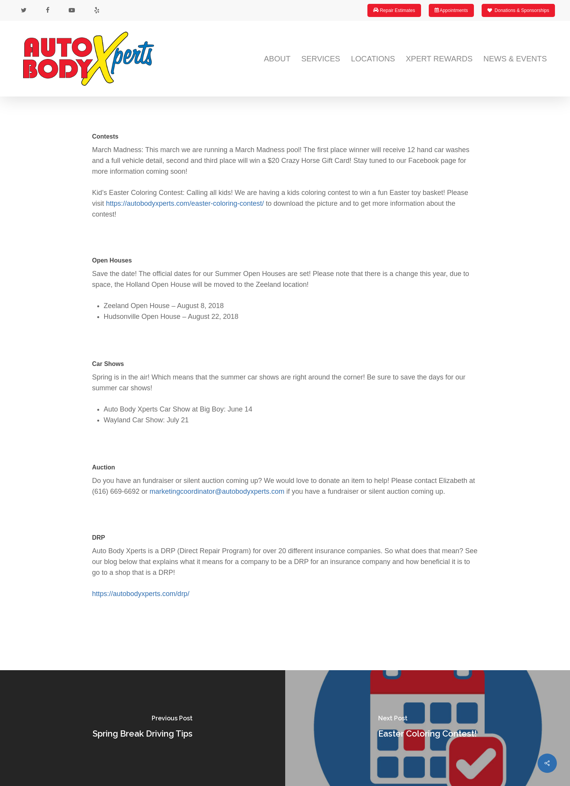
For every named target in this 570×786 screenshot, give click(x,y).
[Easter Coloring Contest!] (427, 728)
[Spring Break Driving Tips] (142, 728)
